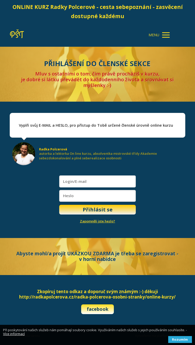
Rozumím (180, 339)
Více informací (14, 333)
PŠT (16, 35)
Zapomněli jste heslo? (97, 221)
